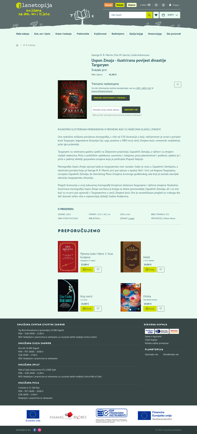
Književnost (100, 33)
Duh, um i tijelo (42, 33)
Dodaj (87, 269)
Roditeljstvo (118, 33)
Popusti (108, 5)
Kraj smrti (86, 296)
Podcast (120, 5)
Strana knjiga (155, 33)
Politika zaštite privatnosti (157, 343)
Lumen (131, 218)
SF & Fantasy (29, 45)
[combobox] (127, 15)
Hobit (146, 257)
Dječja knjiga (136, 33)
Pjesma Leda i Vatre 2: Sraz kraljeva (96, 255)
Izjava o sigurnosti (153, 336)
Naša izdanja (22, 33)
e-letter (145, 5)
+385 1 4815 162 (143, 88)
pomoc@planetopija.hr (102, 91)
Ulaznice (131, 5)
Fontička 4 (23, 387)
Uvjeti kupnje (151, 339)
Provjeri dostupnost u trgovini (110, 98)
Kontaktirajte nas (171, 354)
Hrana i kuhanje (63, 33)
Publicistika (83, 33)
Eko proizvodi (174, 33)
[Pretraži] (149, 15)
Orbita (147, 296)
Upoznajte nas (151, 354)
